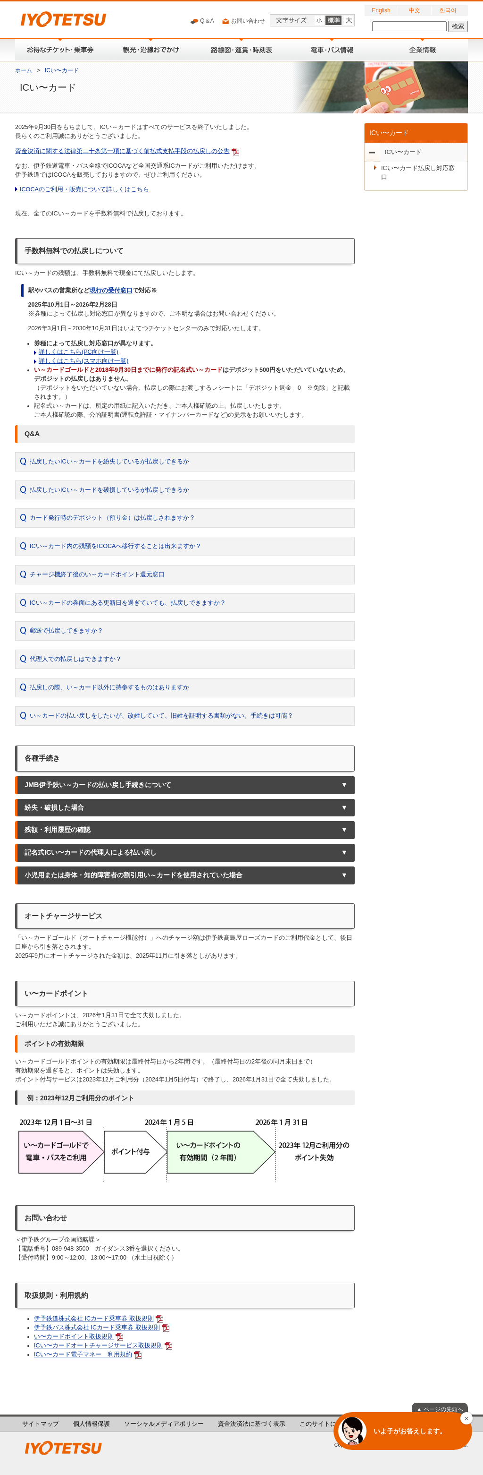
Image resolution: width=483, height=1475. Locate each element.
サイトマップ (40, 1424)
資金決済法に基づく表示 (251, 1424)
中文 (414, 10)
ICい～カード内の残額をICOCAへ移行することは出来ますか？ (115, 546)
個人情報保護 (91, 1424)
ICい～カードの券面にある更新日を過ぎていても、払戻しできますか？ (128, 603)
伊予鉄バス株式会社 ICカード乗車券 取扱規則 (97, 1327)
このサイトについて (327, 1424)
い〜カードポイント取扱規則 (74, 1336)
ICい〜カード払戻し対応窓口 (418, 172)
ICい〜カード (62, 70)
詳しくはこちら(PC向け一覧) (78, 352)
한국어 (448, 10)
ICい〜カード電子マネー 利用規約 (83, 1354)
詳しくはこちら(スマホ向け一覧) (83, 361)
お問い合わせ (243, 21)
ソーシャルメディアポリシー (164, 1424)
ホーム (23, 70)
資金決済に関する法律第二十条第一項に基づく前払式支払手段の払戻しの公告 (122, 151)
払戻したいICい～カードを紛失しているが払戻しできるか (109, 461)
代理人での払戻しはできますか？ (76, 659)
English (381, 10)
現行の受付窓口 (111, 290)
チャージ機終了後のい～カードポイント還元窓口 (97, 574)
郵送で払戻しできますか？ (66, 630)
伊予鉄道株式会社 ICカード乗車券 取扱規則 (94, 1318)
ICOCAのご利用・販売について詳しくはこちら (84, 189)
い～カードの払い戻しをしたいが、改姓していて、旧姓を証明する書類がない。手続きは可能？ (161, 715)
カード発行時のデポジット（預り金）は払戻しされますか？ (112, 518)
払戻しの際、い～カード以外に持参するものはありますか (109, 687)
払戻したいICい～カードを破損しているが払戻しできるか (109, 490)
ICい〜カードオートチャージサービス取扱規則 (98, 1345)
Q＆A (202, 21)
